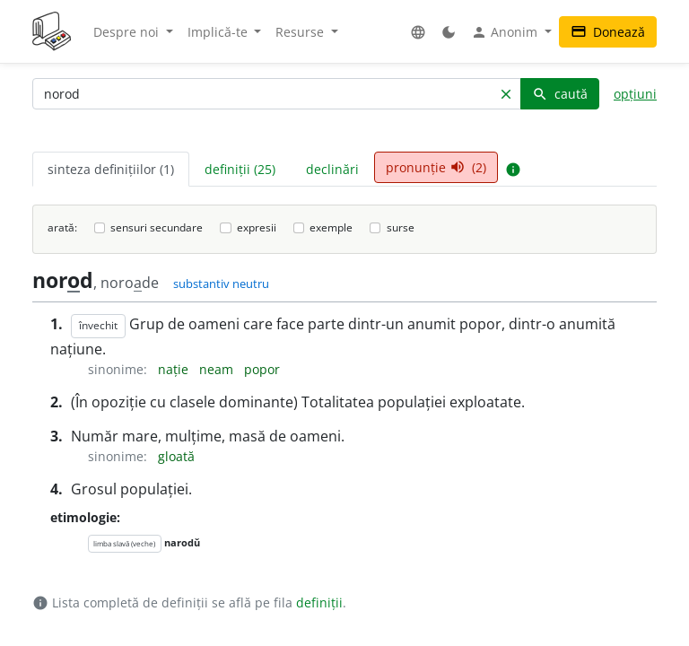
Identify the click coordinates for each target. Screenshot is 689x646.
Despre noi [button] (127, 31)
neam (218, 369)
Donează (608, 31)
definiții (319, 602)
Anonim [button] (506, 32)
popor (262, 369)
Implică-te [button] (219, 31)
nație (175, 369)
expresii (256, 227)
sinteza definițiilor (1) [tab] (111, 169)
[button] (418, 31)
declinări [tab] (332, 169)
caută (560, 93)
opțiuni (635, 93)
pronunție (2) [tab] (436, 167)
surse (400, 227)
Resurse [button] (301, 31)
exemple (331, 227)
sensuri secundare (156, 227)
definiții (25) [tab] (240, 169)
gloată (176, 456)
